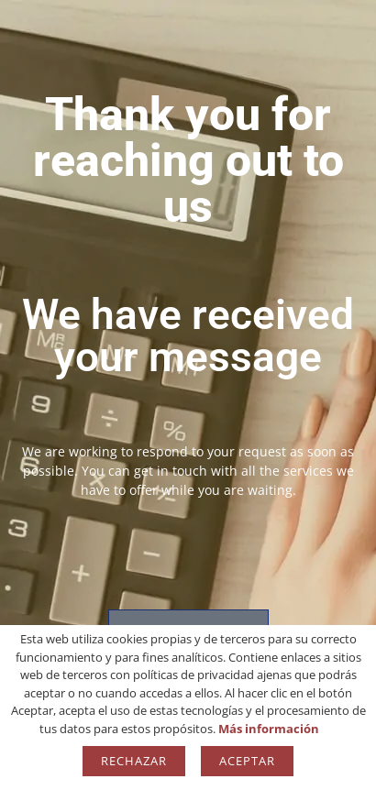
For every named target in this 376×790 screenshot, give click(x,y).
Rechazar (134, 760)
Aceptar (247, 760)
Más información (268, 728)
